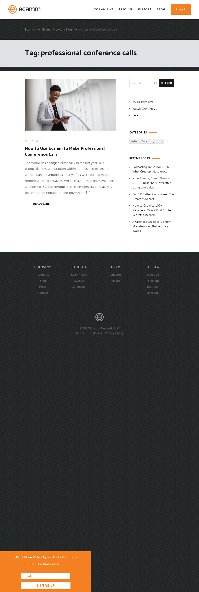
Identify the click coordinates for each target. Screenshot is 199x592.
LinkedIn (152, 293)
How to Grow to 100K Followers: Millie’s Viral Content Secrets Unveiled (153, 210)
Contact (42, 293)
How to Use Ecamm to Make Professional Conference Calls (65, 151)
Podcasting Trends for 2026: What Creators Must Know (151, 169)
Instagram (152, 281)
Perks (136, 115)
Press (42, 287)
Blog (161, 9)
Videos (115, 281)
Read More (41, 203)
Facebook (152, 274)
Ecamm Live (104, 9)
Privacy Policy (114, 333)
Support (144, 9)
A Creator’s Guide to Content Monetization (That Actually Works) (151, 226)
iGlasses (79, 281)
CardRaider (79, 287)
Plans (181, 9)
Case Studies (33, 141)
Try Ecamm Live (142, 102)
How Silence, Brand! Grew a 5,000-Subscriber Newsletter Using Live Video (151, 183)
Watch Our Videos (144, 108)
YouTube (152, 287)
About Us (43, 274)
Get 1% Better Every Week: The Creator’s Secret (153, 197)
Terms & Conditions (89, 333)
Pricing (125, 9)
